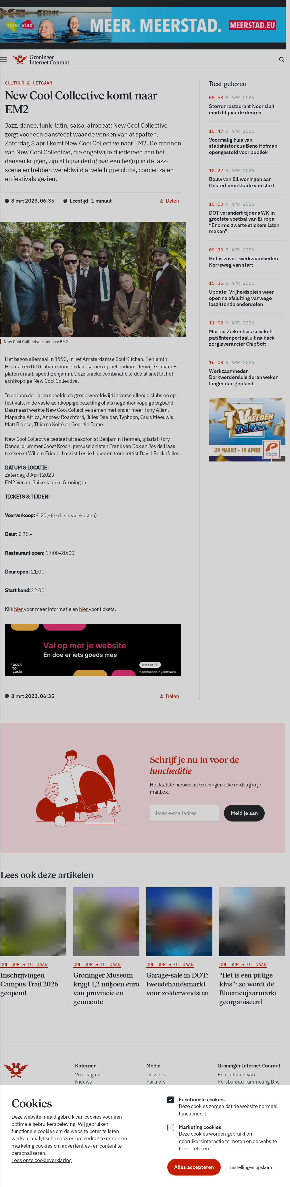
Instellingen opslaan (251, 1167)
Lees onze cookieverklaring (41, 1160)
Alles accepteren (194, 1167)
